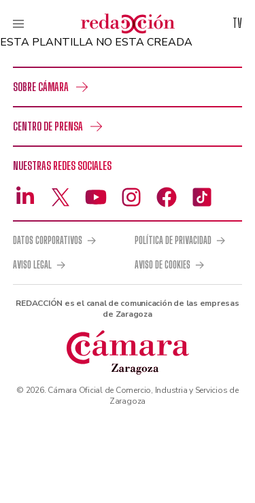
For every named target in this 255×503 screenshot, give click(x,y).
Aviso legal (32, 265)
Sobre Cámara (41, 86)
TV (237, 23)
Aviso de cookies (162, 265)
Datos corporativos (47, 240)
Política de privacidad (173, 240)
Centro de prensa (48, 126)
